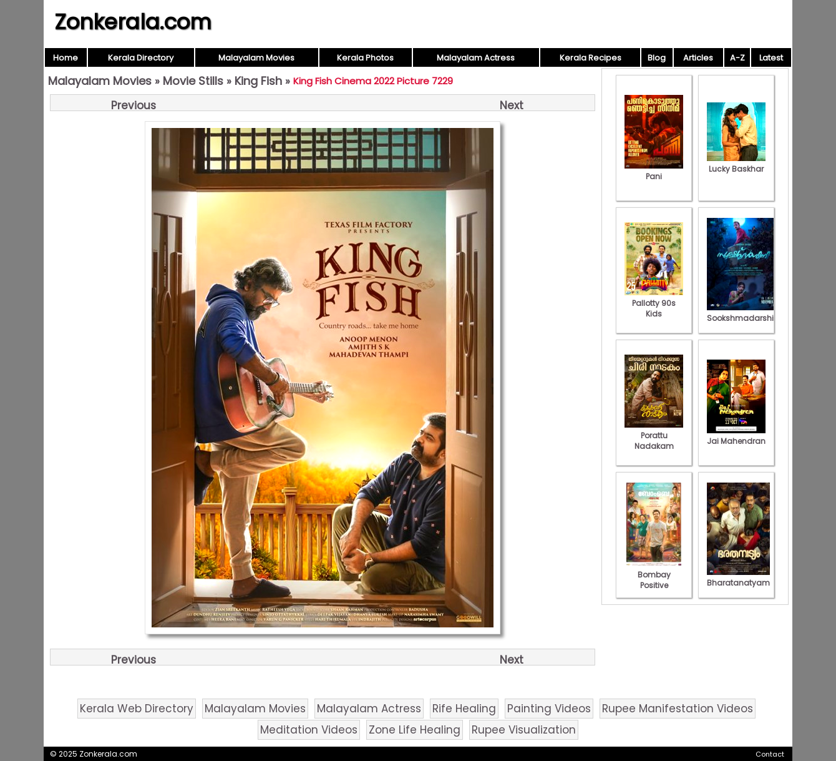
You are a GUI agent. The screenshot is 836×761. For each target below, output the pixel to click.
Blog (657, 58)
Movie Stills (193, 81)
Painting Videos (549, 708)
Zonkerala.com (132, 22)
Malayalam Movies (256, 58)
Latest (771, 58)
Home (65, 58)
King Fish (258, 81)
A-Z (737, 58)
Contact (770, 754)
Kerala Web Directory (136, 708)
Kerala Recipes (590, 58)
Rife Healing (464, 708)
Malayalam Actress (476, 58)
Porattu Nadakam (654, 435)
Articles (698, 58)
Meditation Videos (308, 729)
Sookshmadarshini (743, 312)
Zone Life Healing (414, 729)
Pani (654, 171)
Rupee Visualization (524, 729)
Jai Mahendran (736, 435)
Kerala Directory (140, 58)
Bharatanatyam (738, 577)
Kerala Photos (365, 58)
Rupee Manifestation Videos (677, 708)
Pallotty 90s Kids (654, 303)
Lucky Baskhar (736, 163)
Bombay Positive (654, 575)
